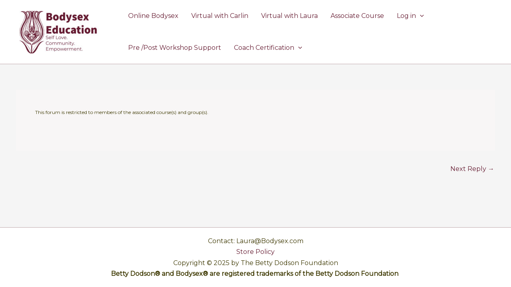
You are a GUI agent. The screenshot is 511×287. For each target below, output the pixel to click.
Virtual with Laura (289, 16)
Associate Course (357, 16)
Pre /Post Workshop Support (174, 47)
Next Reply (472, 169)
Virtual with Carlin (219, 16)
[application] (420, 16)
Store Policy (255, 252)
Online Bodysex (153, 16)
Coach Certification (268, 48)
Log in (410, 16)
